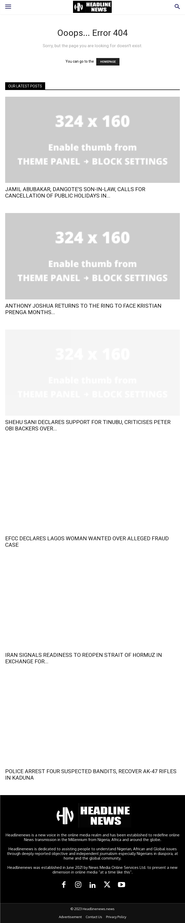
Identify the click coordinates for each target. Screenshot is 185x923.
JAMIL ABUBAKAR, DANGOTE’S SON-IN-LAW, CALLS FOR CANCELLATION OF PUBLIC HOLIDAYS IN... (75, 192)
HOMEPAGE (108, 61)
